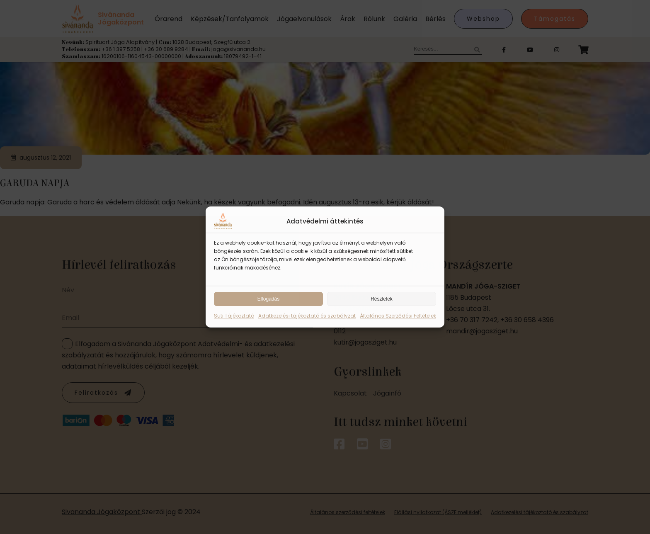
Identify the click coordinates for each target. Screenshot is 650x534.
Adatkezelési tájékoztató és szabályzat (307, 315)
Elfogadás (268, 299)
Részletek (382, 299)
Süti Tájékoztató (234, 315)
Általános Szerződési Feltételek (398, 315)
